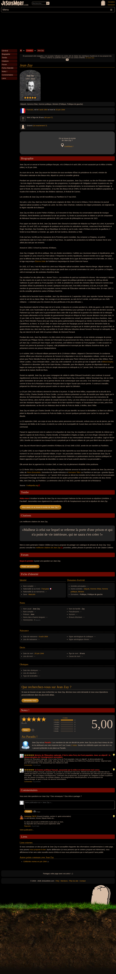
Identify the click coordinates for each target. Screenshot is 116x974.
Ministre (81, 592)
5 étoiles (56, 720)
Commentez (28, 765)
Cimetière (29, 50)
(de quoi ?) (48, 117)
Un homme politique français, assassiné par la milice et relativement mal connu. (67, 770)
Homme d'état (95, 589)
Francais (30, 110)
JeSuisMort (12, 3)
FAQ (57, 881)
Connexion (111, 5)
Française (45, 589)
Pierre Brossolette (34, 472)
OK (67, 60)
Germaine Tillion (74, 472)
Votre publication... (27, 830)
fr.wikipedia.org (32, 485)
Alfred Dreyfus (107, 362)
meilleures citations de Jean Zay (48, 548)
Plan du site (73, 881)
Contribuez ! (68, 146)
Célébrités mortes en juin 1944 (35, 862)
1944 (63, 110)
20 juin (58, 110)
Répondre (27, 826)
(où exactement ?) (40, 126)
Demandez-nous (30, 701)
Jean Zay (41, 50)
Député (86, 589)
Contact (83, 881)
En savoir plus (90, 57)
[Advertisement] (58, 30)
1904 (45, 110)
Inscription (111, 2)
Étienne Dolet (40, 261)
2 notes (65, 718)
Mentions (64, 881)
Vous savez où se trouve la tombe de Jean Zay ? (40, 507)
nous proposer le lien (38, 850)
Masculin (32, 594)
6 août (40, 110)
